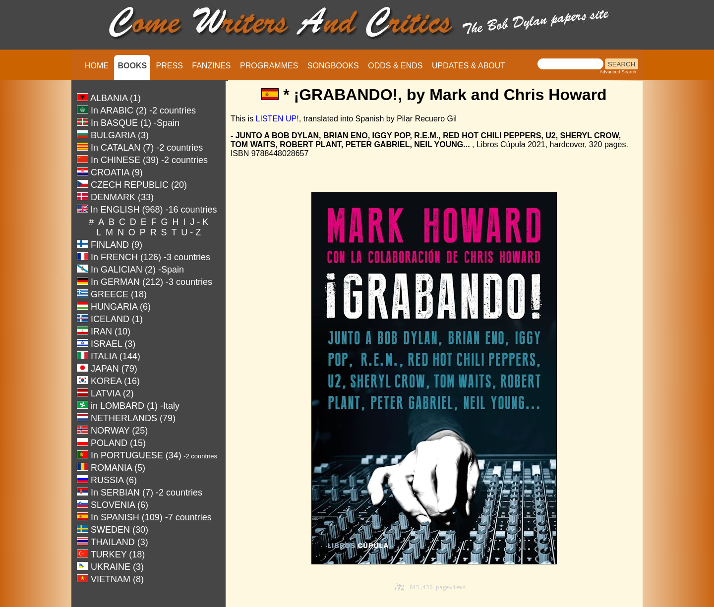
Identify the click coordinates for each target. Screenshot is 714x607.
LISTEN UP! (277, 118)
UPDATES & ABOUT (468, 65)
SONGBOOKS (333, 65)
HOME (97, 65)
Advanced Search (617, 71)
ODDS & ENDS (395, 65)
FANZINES (211, 65)
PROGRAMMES (269, 65)
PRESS (169, 65)
